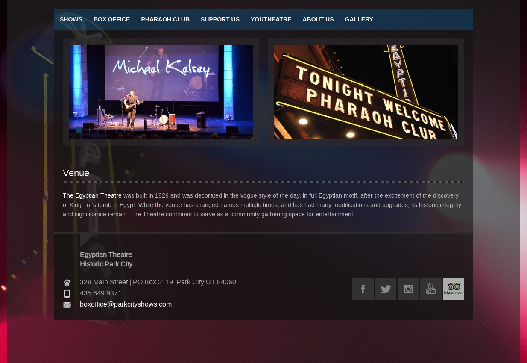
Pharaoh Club (165, 19)
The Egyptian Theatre (92, 195)
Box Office (112, 19)
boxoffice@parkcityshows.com (126, 304)
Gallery (359, 19)
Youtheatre (271, 19)
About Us (318, 19)
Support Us (220, 19)
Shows (71, 19)
